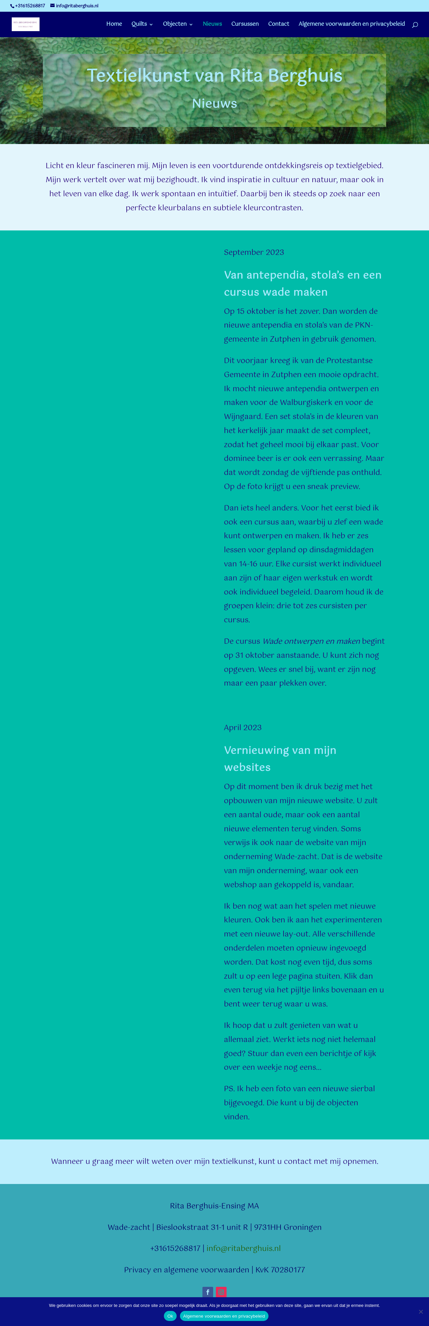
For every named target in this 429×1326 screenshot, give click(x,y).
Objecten (175, 25)
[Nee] (420, 1311)
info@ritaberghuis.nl (243, 1249)
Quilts (139, 25)
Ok (170, 1316)
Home (114, 25)
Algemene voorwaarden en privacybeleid (352, 25)
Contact (278, 25)
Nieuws (212, 25)
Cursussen (245, 25)
